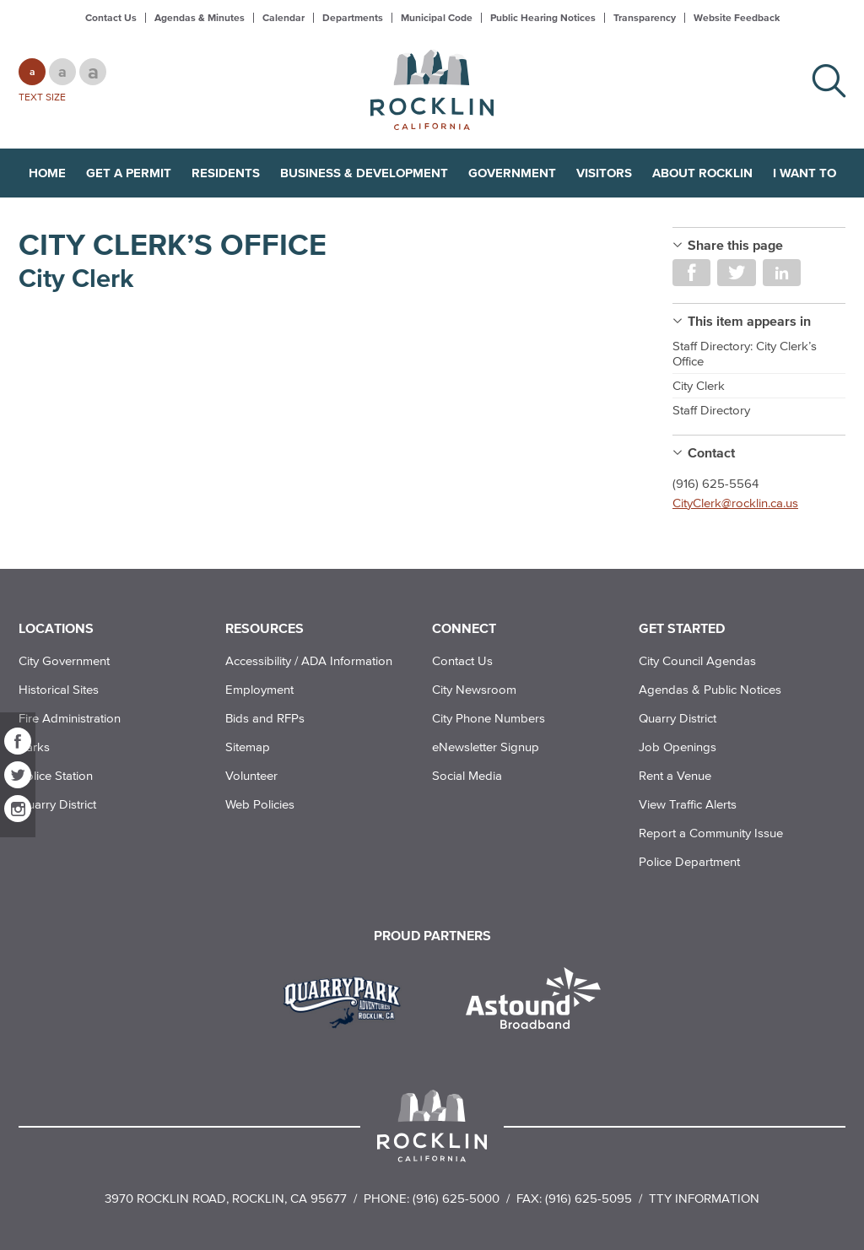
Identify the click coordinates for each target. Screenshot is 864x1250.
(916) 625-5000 (456, 1198)
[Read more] (348, 1000)
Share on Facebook (691, 272)
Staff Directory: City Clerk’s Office (744, 353)
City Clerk (698, 385)
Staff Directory (711, 410)
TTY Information (704, 1198)
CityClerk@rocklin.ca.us (735, 502)
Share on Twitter (736, 272)
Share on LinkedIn (782, 272)
